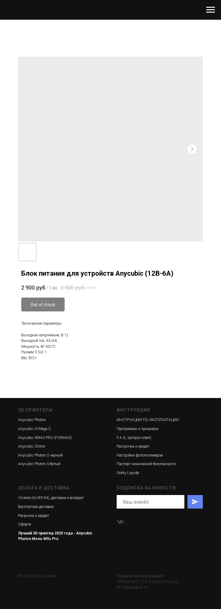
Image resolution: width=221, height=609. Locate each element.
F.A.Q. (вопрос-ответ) (134, 438)
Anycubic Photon (32, 420)
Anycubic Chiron (31, 446)
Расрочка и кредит (33, 516)
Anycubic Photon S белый (39, 464)
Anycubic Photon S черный (40, 455)
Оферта (24, 524)
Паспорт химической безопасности (146, 464)
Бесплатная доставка (36, 507)
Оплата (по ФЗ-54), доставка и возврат (51, 498)
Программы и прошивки (138, 429)
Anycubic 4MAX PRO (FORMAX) (45, 438)
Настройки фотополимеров (140, 455)
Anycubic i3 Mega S (34, 429)
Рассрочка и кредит (133, 446)
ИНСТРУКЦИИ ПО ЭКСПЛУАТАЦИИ (148, 420)
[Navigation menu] (210, 10)
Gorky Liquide (128, 473)
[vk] (120, 522)
